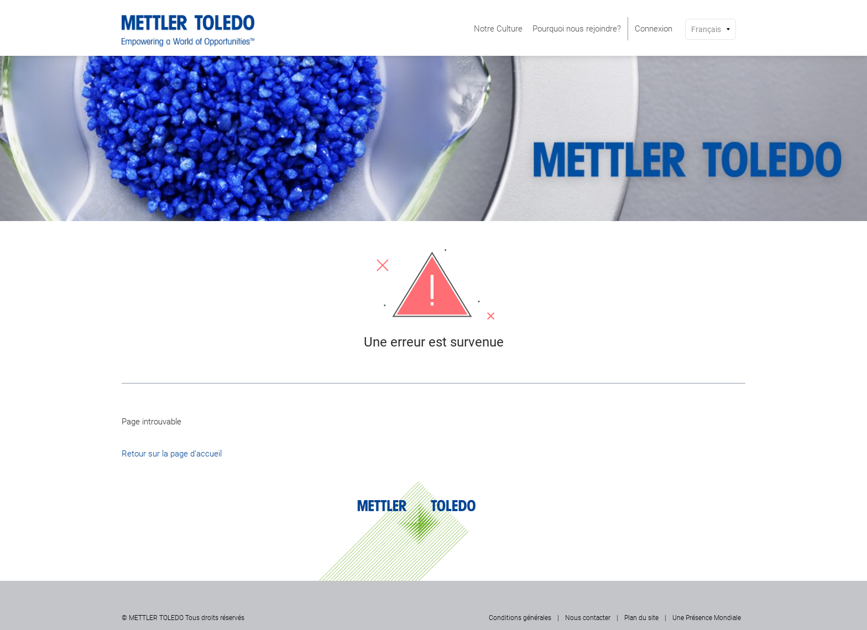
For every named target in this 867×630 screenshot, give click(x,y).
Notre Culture (498, 29)
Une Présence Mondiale (706, 618)
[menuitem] (498, 28)
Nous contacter (587, 618)
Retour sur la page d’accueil (172, 454)
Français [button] (706, 29)
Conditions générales (520, 618)
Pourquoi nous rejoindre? (576, 29)
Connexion (653, 29)
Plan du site (641, 618)
